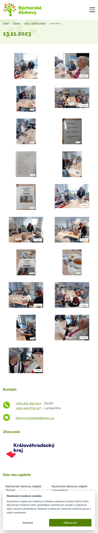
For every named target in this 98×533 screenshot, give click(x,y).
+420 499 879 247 (28, 408)
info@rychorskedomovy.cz (35, 418)
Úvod (6, 23)
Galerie (16, 23)
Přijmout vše (70, 522)
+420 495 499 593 (28, 403)
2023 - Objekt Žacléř (35, 23)
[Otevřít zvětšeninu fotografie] (26, 66)
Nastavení (28, 522)
